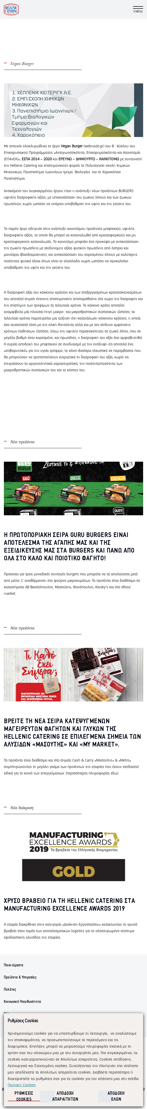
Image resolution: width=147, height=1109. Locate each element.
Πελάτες (10, 990)
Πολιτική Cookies (22, 1085)
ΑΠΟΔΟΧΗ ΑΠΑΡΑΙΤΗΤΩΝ (65, 1096)
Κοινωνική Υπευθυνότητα (22, 1002)
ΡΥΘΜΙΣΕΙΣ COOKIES (23, 1096)
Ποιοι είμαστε (13, 965)
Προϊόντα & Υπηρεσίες (20, 977)
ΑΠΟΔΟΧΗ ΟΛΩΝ (116, 1096)
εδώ (114, 773)
